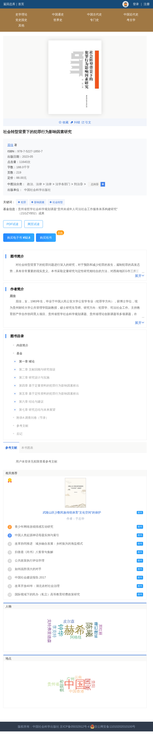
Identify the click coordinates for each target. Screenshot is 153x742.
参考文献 (22, 425)
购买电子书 (18, 237)
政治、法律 (34, 184)
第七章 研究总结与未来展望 (37, 409)
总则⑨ (94, 184)
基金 (19, 353)
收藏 (63, 122)
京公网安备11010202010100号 (112, 726)
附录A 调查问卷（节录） (32, 417)
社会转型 (58, 202)
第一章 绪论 (27, 361)
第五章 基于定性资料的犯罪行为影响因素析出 (49, 393)
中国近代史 (131, 14)
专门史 (94, 20)
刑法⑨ (78, 184)
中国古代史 (94, 14)
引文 (86, 122)
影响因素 (39, 202)
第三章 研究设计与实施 (34, 377)
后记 (19, 433)
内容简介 (22, 345)
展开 (139, 275)
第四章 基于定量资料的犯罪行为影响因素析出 (49, 385)
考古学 (131, 20)
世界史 (57, 20)
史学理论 (21, 14)
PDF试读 (12, 224)
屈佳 (10, 145)
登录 (136, 4)
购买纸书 (46, 237)
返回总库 (9, 4)
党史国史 (21, 20)
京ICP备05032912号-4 (74, 726)
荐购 (60, 232)
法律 (49, 184)
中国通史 (58, 14)
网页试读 (34, 224)
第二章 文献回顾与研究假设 (37, 369)
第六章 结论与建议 (31, 401)
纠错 (75, 122)
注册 (147, 4)
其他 (21, 25)
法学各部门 (62, 184)
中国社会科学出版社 (37, 189)
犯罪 (23, 202)
